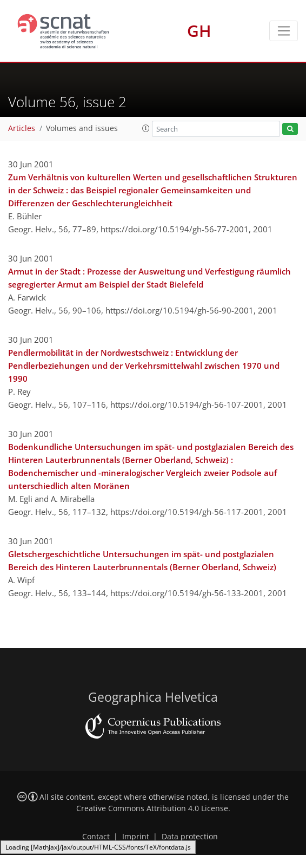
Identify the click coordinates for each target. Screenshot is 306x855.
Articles (21, 128)
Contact (96, 836)
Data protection (190, 836)
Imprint (135, 836)
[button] (146, 128)
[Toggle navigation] (283, 31)
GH (199, 30)
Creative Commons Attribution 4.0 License (152, 808)
